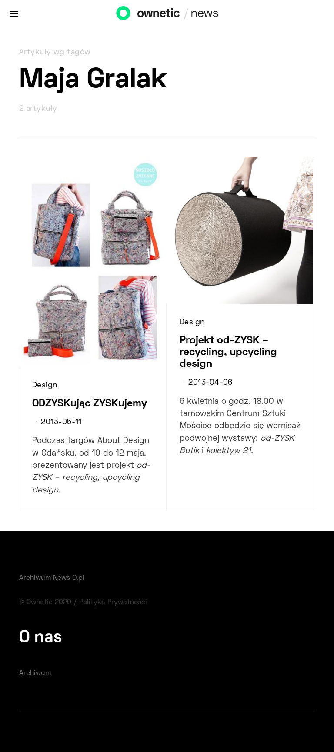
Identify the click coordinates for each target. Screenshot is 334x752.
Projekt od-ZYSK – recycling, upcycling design (228, 352)
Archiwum (35, 673)
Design (44, 385)
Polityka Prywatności (113, 602)
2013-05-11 (61, 422)
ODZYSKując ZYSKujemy (89, 404)
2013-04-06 (210, 382)
